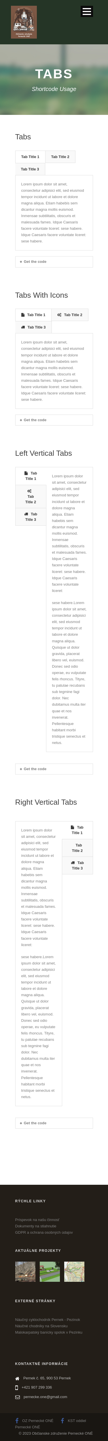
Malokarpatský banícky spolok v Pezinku (48, 1332)
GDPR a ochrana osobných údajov (44, 1232)
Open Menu (87, 11)
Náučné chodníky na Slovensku (41, 1326)
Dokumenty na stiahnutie (35, 1226)
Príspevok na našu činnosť (37, 1220)
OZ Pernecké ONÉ (34, 1421)
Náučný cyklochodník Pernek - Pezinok (47, 1319)
